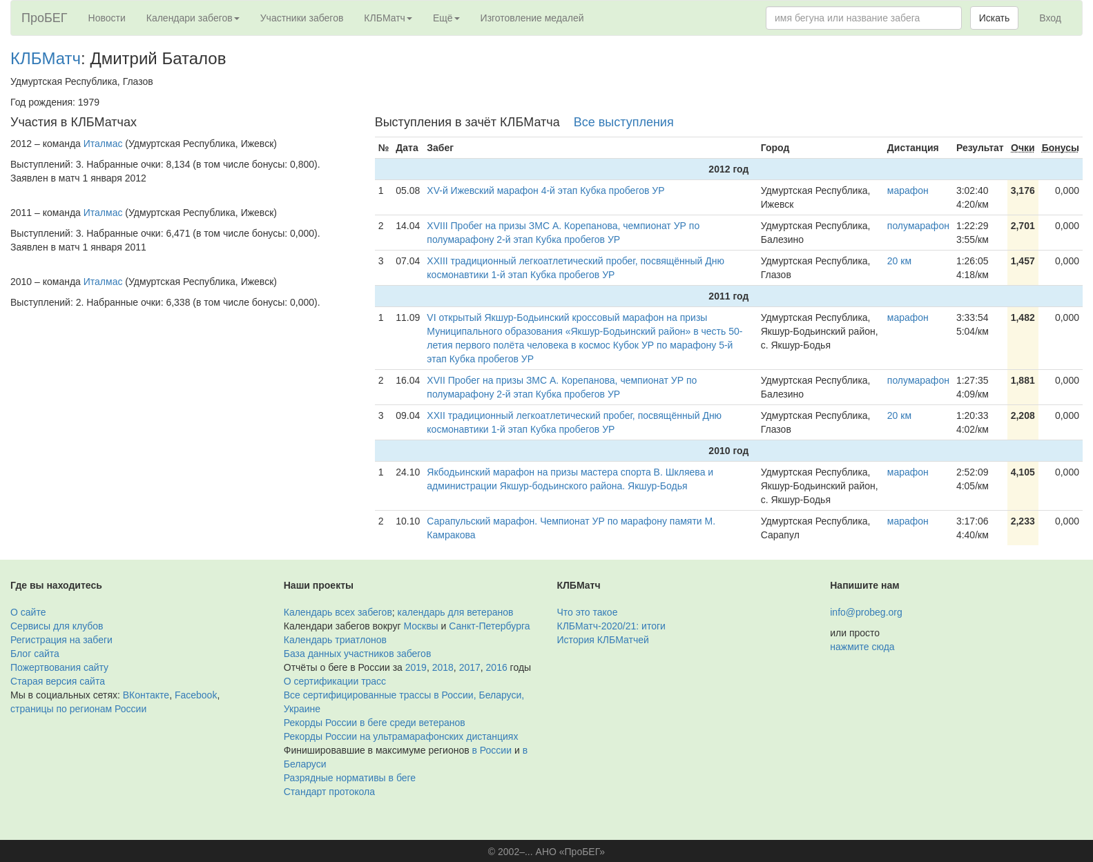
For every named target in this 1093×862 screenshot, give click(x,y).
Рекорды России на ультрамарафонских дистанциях (401, 736)
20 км (899, 260)
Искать (994, 17)
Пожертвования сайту (59, 667)
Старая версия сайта (57, 681)
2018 (443, 667)
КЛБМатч (45, 58)
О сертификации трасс (335, 681)
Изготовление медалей (532, 17)
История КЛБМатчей (603, 639)
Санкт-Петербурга (489, 625)
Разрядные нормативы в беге (350, 777)
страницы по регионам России (78, 708)
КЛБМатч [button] (388, 17)
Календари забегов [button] (193, 17)
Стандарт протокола (329, 791)
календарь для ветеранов (456, 612)
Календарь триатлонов (335, 639)
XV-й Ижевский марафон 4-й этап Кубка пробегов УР (545, 190)
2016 (496, 667)
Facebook (196, 695)
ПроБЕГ (44, 18)
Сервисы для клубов (57, 625)
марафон (908, 190)
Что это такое (587, 612)
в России (492, 750)
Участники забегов (302, 17)
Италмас (103, 143)
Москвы (420, 625)
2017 (470, 667)
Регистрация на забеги (61, 639)
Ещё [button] (446, 17)
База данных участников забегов (358, 653)
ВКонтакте (146, 695)
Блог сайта (34, 653)
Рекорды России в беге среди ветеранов (374, 722)
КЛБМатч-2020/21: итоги (611, 625)
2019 (416, 667)
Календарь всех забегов (338, 612)
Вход (1050, 17)
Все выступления (624, 122)
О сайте (28, 612)
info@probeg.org (866, 612)
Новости (107, 17)
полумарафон (918, 225)
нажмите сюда (862, 646)
